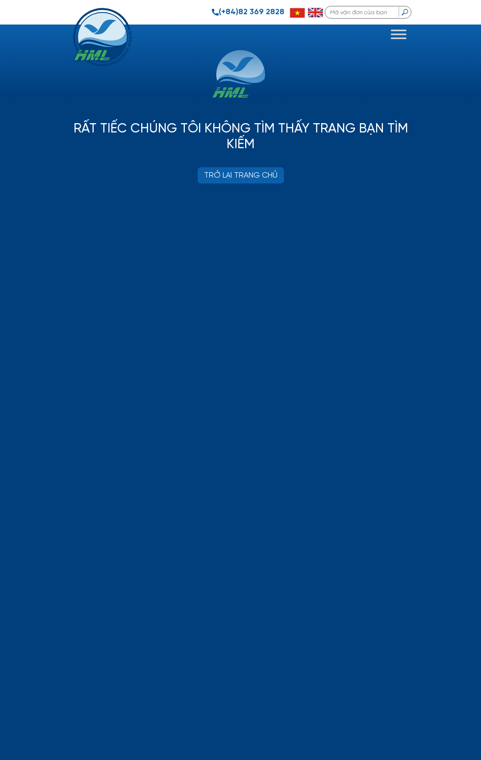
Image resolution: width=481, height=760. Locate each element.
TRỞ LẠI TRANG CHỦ (241, 175)
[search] (405, 12)
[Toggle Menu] (398, 34)
